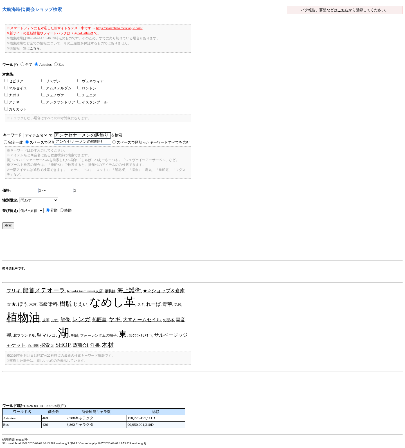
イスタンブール (92, 102)
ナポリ (12, 95)
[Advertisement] (104, 246)
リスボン (50, 81)
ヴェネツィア (90, 81)
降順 (68, 210)
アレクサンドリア (58, 102)
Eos (61, 64)
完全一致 (15, 142)
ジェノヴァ (52, 95)
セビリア (13, 81)
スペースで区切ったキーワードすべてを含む (153, 142)
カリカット (15, 109)
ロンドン (86, 88)
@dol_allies (83, 33)
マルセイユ (15, 88)
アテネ (12, 102)
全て (28, 64)
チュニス (86, 95)
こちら (343, 10)
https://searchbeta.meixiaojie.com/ (119, 28)
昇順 (54, 210)
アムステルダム (56, 88)
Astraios (45, 64)
